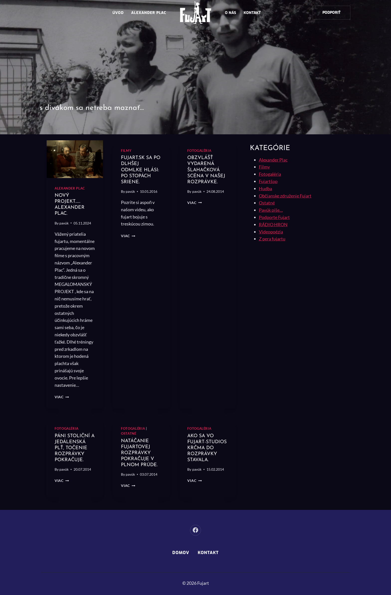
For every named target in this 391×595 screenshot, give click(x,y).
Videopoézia (271, 231)
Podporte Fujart (274, 217)
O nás (230, 12)
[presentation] (75, 159)
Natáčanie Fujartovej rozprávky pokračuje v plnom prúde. (140, 452)
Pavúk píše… (271, 210)
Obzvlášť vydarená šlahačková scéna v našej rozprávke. (207, 169)
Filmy (126, 151)
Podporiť (331, 12)
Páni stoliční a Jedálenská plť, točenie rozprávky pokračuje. (73, 447)
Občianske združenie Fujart (285, 195)
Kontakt (252, 12)
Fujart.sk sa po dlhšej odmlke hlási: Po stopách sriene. (141, 169)
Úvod (118, 12)
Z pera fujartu (272, 238)
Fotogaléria (199, 151)
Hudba (265, 188)
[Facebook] (195, 530)
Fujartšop (268, 181)
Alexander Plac (148, 12)
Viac (62, 397)
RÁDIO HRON (273, 224)
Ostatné (128, 433)
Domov (180, 553)
